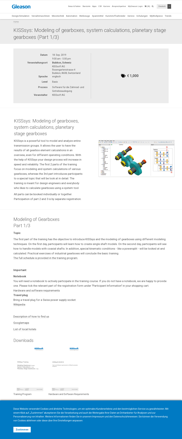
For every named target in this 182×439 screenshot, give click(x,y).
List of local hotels (24, 329)
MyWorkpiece (156, 16)
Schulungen (142, 16)
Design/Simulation (20, 16)
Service (130, 16)
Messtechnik (58, 16)
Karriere (106, 6)
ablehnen (31, 420)
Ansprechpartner (119, 6)
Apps (94, 6)
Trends (168, 16)
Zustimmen (22, 429)
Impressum (98, 416)
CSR (100, 6)
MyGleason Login (135, 6)
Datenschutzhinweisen (126, 416)
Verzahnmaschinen (41, 16)
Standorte (86, 6)
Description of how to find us (31, 316)
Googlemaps (21, 322)
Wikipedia (19, 304)
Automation (71, 16)
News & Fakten (74, 6)
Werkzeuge (84, 16)
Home (16, 21)
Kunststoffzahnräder (115, 16)
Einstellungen (65, 420)
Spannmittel (97, 16)
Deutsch (162, 6)
